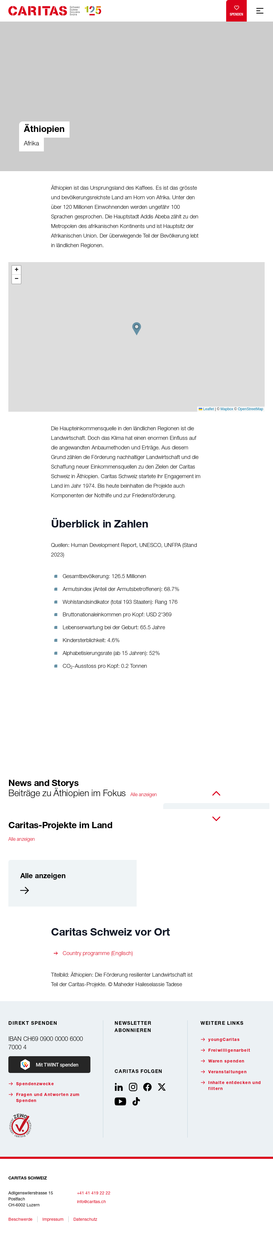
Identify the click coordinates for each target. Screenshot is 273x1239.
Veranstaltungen (223, 1071)
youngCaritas (220, 1039)
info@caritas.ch (91, 1201)
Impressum (53, 1219)
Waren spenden (222, 1061)
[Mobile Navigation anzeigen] (260, 10)
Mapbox (226, 409)
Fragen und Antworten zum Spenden (44, 1097)
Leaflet (206, 409)
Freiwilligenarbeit (225, 1050)
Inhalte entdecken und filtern (230, 1085)
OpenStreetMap (250, 409)
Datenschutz (85, 1219)
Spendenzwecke (31, 1083)
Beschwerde (20, 1219)
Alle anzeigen (143, 794)
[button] (136, 329)
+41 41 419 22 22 (93, 1192)
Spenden (236, 9)
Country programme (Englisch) (98, 953)
